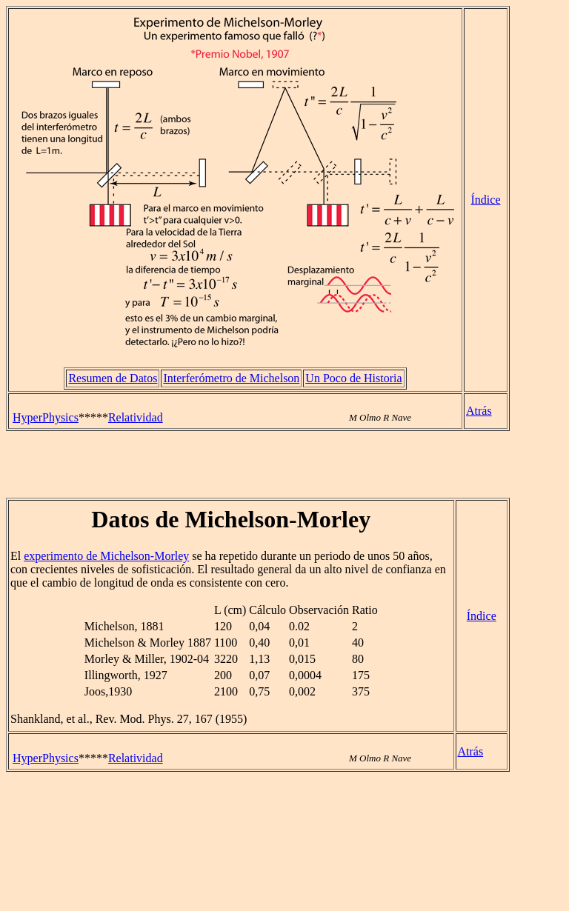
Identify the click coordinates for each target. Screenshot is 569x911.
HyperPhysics (46, 417)
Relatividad (135, 417)
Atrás (479, 410)
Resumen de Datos (112, 378)
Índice (486, 199)
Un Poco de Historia (353, 378)
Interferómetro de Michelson (231, 378)
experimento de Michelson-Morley (106, 556)
